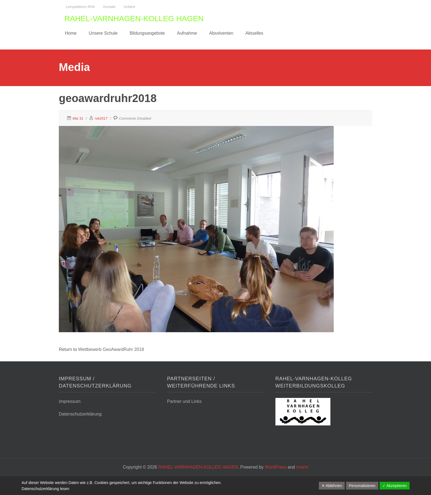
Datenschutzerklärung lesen (45, 488)
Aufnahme (187, 33)
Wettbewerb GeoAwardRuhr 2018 (111, 349)
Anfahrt (129, 7)
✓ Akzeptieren (394, 485)
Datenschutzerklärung (80, 414)
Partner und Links (184, 401)
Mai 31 (78, 118)
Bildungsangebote (147, 33)
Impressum (70, 401)
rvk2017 (101, 118)
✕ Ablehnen (332, 485)
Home (71, 33)
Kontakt (109, 7)
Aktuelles (254, 33)
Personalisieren (362, 485)
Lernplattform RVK (80, 7)
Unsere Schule (103, 33)
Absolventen (221, 33)
